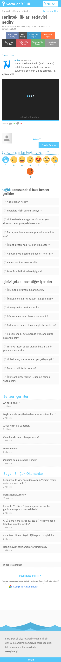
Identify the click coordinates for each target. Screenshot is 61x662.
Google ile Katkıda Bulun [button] (23, 586)
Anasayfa (6, 11)
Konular (17, 11)
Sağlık (26, 11)
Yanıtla (5, 123)
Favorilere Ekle (49, 11)
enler (4, 27)
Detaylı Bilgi (11, 651)
